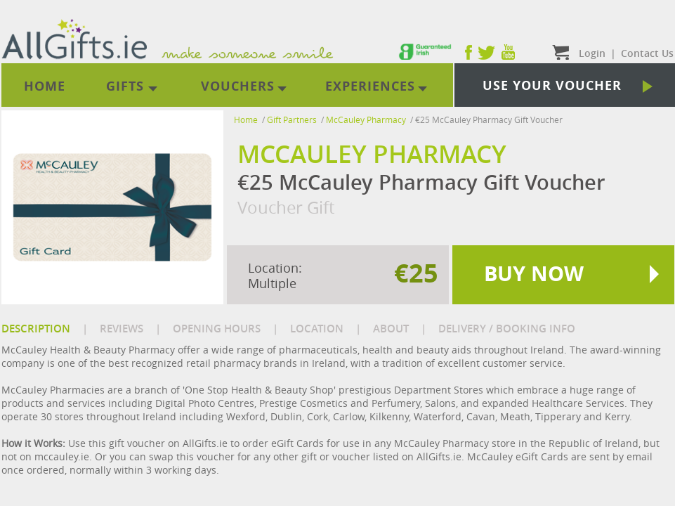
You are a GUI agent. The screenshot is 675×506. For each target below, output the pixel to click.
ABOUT (391, 328)
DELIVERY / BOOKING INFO (506, 328)
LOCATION (316, 328)
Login (592, 53)
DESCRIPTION (35, 328)
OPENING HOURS (217, 328)
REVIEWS (121, 328)
